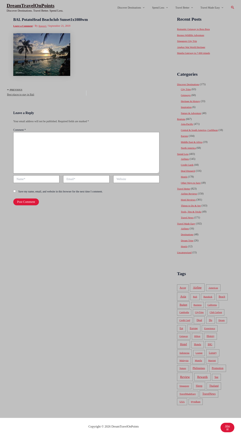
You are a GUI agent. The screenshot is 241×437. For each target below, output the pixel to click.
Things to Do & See (191, 205)
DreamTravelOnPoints (30, 5)
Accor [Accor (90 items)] (183, 287)
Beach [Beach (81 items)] (222, 296)
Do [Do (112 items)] (210, 320)
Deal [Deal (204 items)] (199, 320)
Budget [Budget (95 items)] (183, 304)
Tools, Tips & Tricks (192, 211)
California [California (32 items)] (212, 305)
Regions (181, 119)
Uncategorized (185, 252)
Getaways (186, 95)
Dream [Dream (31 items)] (221, 320)
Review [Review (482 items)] (185, 377)
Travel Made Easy (213, 7)
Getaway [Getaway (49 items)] (184, 336)
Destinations (187, 234)
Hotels (184, 176)
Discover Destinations (138, 7)
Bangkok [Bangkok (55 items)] (207, 296)
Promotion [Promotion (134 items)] (217, 368)
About (227, 427)
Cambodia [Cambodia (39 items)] (184, 312)
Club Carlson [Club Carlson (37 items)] (216, 312)
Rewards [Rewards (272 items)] (202, 377)
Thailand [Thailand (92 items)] (213, 385)
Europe (184, 136)
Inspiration (186, 107)
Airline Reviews (189, 193)
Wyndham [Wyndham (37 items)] (195, 401)
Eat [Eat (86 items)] (181, 328)
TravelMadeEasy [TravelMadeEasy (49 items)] (188, 394)
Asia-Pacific (187, 124)
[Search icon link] (232, 7)
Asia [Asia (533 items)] (183, 296)
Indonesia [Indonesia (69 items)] (184, 352)
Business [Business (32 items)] (198, 305)
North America (189, 147)
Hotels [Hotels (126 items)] (197, 344)
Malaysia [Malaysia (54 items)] (184, 360)
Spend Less (166, 7)
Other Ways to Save (191, 182)
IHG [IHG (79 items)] (210, 344)
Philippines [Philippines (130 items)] (199, 368)
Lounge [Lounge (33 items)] (198, 353)
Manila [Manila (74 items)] (198, 360)
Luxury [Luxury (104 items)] (213, 352)
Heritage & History (191, 101)
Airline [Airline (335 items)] (197, 287)
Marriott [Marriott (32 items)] (212, 360)
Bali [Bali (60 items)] (195, 296)
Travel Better (187, 7)
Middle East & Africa (192, 142)
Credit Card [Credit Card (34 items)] (184, 320)
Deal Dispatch (188, 170)
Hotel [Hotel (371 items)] (183, 344)
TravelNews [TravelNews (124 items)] (209, 393)
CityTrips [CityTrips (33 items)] (199, 312)
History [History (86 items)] (210, 336)
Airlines (185, 158)
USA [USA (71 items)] (182, 401)
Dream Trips (187, 240)
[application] (150, 7)
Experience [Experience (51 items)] (209, 328)
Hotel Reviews (189, 199)
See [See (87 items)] (216, 377)
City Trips (186, 89)
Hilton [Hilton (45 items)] (197, 336)
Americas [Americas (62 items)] (213, 287)
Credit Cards (187, 164)
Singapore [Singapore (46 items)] (184, 386)
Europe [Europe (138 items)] (194, 328)
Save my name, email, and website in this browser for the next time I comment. (60, 192)
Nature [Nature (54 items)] (183, 368)
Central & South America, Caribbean (200, 130)
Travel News (187, 217)
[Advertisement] (120, 44)
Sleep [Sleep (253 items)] (199, 385)
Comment (19, 131)
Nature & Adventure (191, 113)
